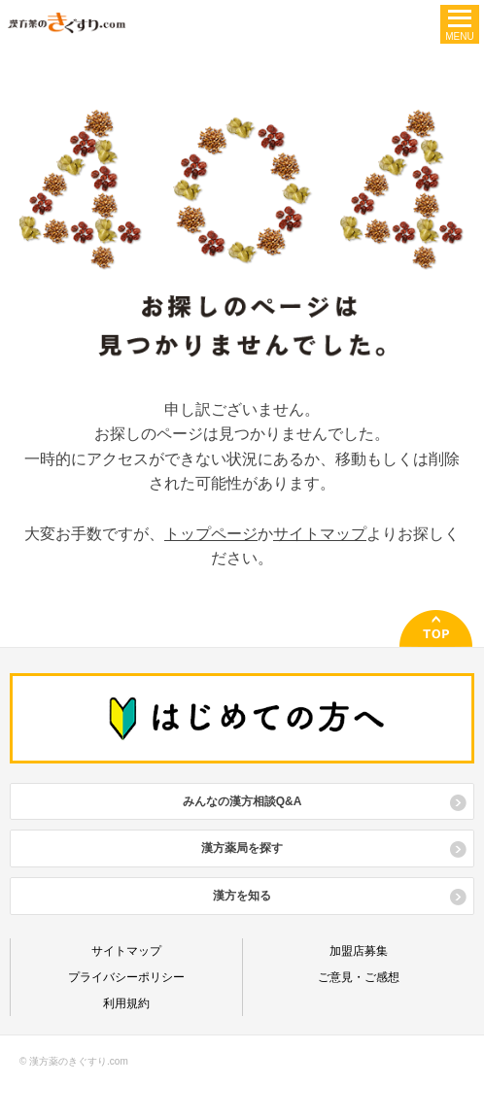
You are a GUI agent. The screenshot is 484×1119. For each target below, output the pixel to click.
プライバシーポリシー (126, 977)
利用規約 (126, 1003)
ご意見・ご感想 (358, 977)
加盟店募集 (358, 951)
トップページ (211, 534)
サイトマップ (319, 534)
